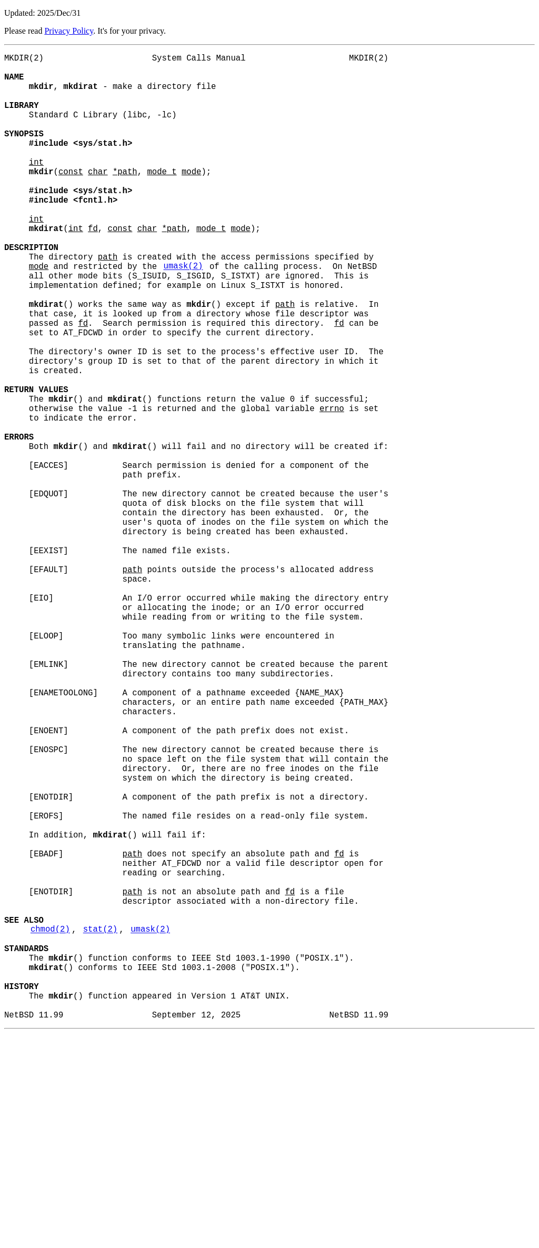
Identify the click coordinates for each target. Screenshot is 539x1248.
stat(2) (100, 1125)
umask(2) (183, 314)
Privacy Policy (68, 30)
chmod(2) (50, 1125)
